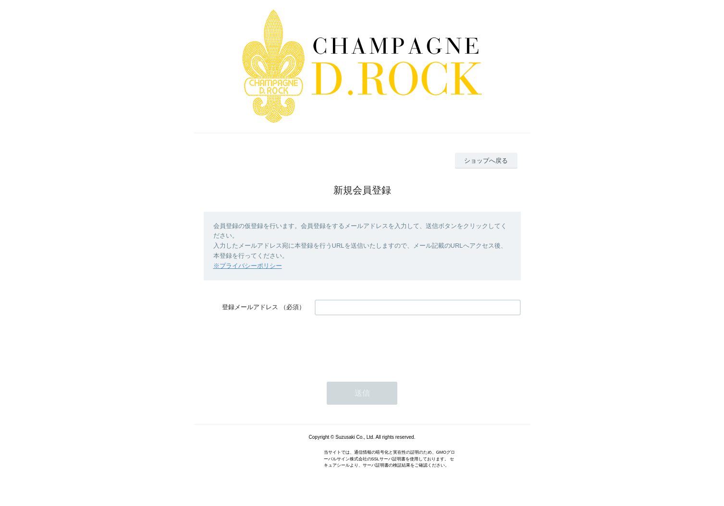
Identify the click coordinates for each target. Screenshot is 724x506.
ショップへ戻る (486, 160)
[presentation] (388, 343)
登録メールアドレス (250, 307)
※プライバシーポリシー (247, 265)
